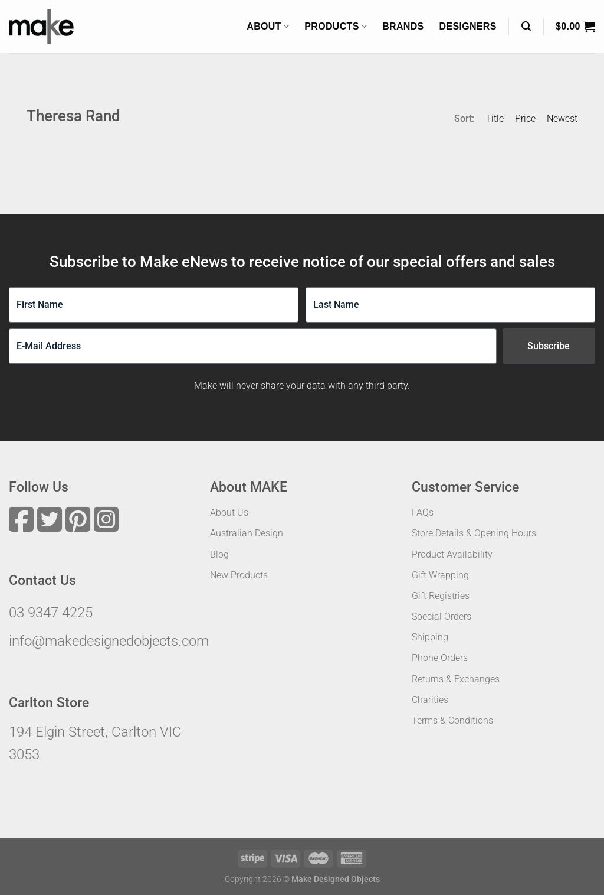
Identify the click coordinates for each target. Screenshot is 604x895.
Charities (430, 699)
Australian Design (246, 533)
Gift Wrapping (440, 575)
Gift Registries (441, 595)
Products (335, 26)
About (268, 26)
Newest (562, 118)
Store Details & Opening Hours (474, 533)
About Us (229, 512)
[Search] (526, 26)
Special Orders (441, 616)
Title (494, 118)
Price (525, 118)
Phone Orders (440, 657)
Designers (468, 26)
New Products (239, 575)
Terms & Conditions (452, 720)
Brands (403, 26)
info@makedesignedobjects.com (109, 641)
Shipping (430, 637)
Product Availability (452, 554)
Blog (219, 554)
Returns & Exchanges (456, 679)
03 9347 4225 (51, 612)
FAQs (423, 512)
